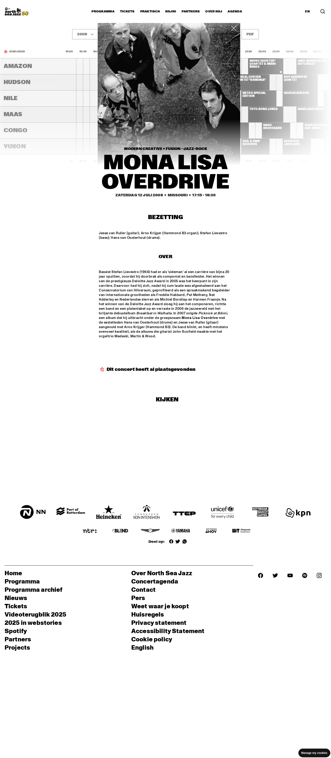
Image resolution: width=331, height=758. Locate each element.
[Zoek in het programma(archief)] (322, 11)
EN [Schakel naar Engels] (307, 11)
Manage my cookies (314, 753)
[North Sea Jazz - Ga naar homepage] (17, 11)
